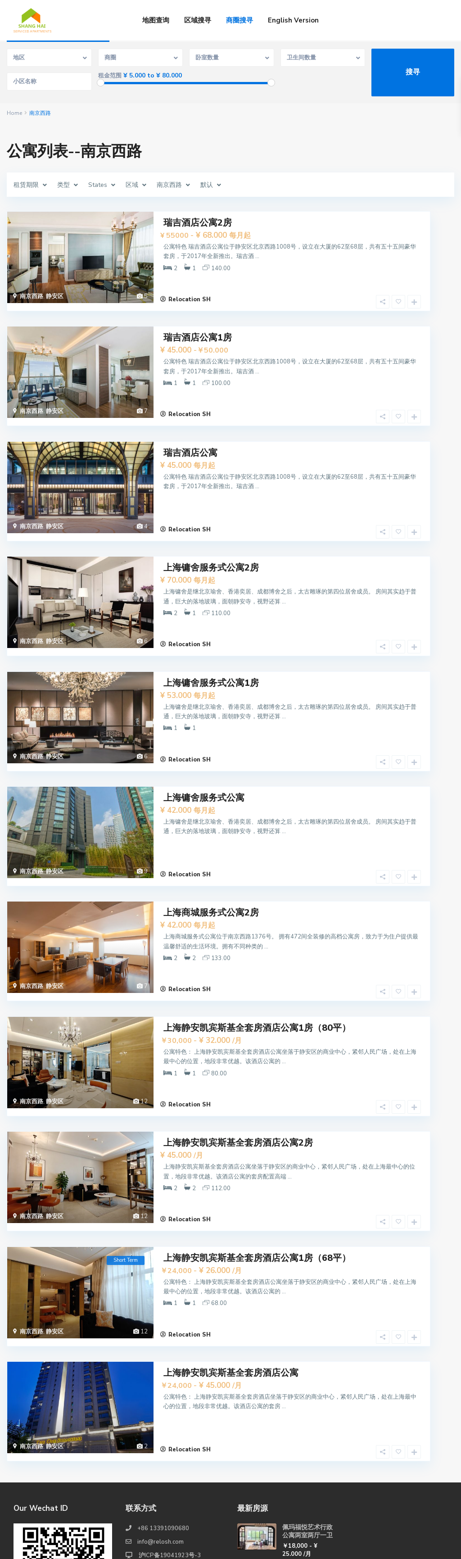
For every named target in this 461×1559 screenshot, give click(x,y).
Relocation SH (189, 291)
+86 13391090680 (163, 1427)
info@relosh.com (160, 1441)
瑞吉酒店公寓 (190, 433)
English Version (293, 20)
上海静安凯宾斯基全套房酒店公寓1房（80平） (257, 963)
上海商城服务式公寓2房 (211, 857)
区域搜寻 (197, 20)
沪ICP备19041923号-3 (169, 1454)
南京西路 (31, 295)
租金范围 (110, 76)
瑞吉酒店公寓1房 (197, 328)
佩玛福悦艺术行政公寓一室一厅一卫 (307, 1471)
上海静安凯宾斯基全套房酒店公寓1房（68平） (257, 1175)
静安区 (54, 295)
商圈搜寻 (239, 20)
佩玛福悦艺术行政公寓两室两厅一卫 (307, 1430)
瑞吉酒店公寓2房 (197, 222)
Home (14, 113)
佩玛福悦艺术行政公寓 (307, 1511)
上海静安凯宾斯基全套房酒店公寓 (230, 1280)
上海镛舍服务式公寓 (203, 751)
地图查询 (155, 20)
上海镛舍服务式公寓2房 (211, 539)
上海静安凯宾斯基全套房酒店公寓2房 (238, 1069)
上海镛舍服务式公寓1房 (211, 645)
